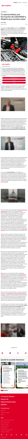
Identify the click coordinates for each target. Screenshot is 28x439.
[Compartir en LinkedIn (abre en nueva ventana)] (10, 353)
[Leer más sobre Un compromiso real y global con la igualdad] (8, 385)
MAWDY (4, 405)
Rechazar (14, 80)
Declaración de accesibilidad (6, 429)
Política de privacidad (5, 422)
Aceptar (14, 82)
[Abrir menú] (25, 5)
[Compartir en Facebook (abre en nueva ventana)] (2, 353)
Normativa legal (4, 427)
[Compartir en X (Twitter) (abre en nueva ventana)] (18, 353)
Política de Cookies (17, 74)
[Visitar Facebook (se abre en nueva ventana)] (1, 435)
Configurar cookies (5, 426)
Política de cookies (4, 424)
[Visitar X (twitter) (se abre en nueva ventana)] (21, 435)
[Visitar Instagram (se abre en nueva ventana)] (11, 435)
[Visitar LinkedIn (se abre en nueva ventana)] (16, 435)
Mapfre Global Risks (8, 402)
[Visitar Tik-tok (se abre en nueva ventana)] (26, 435)
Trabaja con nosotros (5, 412)
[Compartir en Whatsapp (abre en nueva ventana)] (25, 353)
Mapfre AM (3, 410)
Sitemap (2, 414)
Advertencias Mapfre (5, 431)
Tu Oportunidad (4, 181)
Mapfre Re (4, 399)
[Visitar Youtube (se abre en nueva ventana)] (6, 435)
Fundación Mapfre (7, 396)
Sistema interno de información (7, 420)
